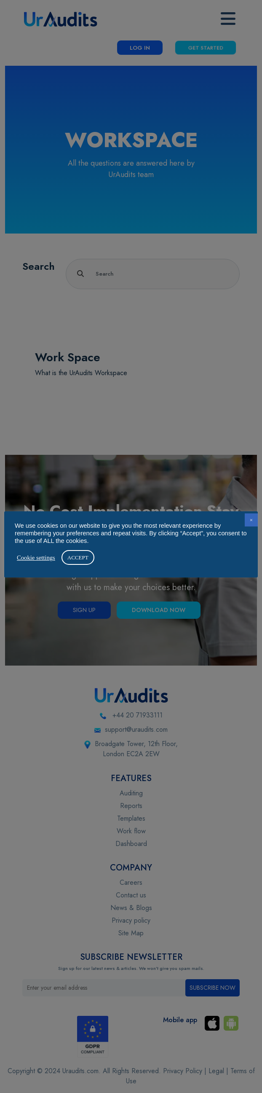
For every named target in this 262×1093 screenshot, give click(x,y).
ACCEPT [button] (77, 557)
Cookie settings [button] (36, 557)
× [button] (251, 520)
